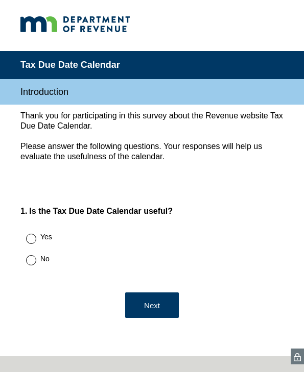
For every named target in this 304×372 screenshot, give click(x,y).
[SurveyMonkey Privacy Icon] (297, 356)
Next (152, 305)
